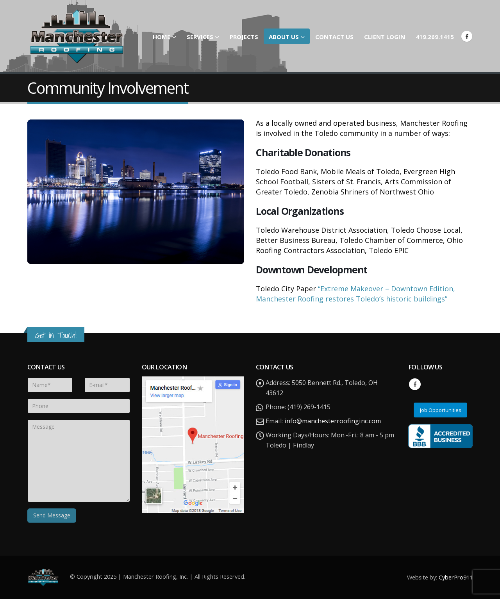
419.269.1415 (435, 37)
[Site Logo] (76, 36)
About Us (284, 37)
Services (200, 37)
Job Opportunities (440, 410)
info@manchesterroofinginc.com (332, 421)
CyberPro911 (456, 577)
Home (161, 37)
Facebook (415, 384)
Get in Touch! (56, 335)
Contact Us (334, 37)
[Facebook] (466, 36)
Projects (244, 37)
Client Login (384, 37)
